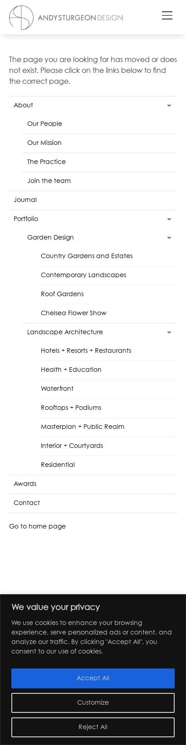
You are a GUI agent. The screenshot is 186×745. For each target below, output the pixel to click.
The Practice (46, 162)
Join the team (49, 181)
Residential (58, 465)
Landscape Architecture (65, 332)
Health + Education (71, 370)
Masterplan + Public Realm (82, 427)
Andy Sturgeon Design (65, 17)
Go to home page (37, 527)
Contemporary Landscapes (83, 275)
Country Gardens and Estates (86, 256)
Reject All (93, 727)
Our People (44, 124)
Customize (93, 703)
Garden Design (50, 238)
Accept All (93, 678)
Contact (27, 503)
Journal (25, 200)
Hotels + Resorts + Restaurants (86, 351)
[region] (93, 669)
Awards (25, 484)
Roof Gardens (62, 294)
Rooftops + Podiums (71, 408)
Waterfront (57, 389)
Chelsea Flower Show (74, 313)
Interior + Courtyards (72, 446)
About (23, 105)
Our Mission (44, 143)
